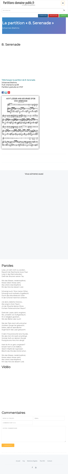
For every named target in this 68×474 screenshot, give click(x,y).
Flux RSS (42, 461)
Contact (49, 461)
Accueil (18, 461)
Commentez (8, 445)
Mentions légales (32, 461)
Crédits (63, 15)
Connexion (43, 15)
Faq (24, 461)
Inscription (53, 15)
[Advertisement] (33, 63)
